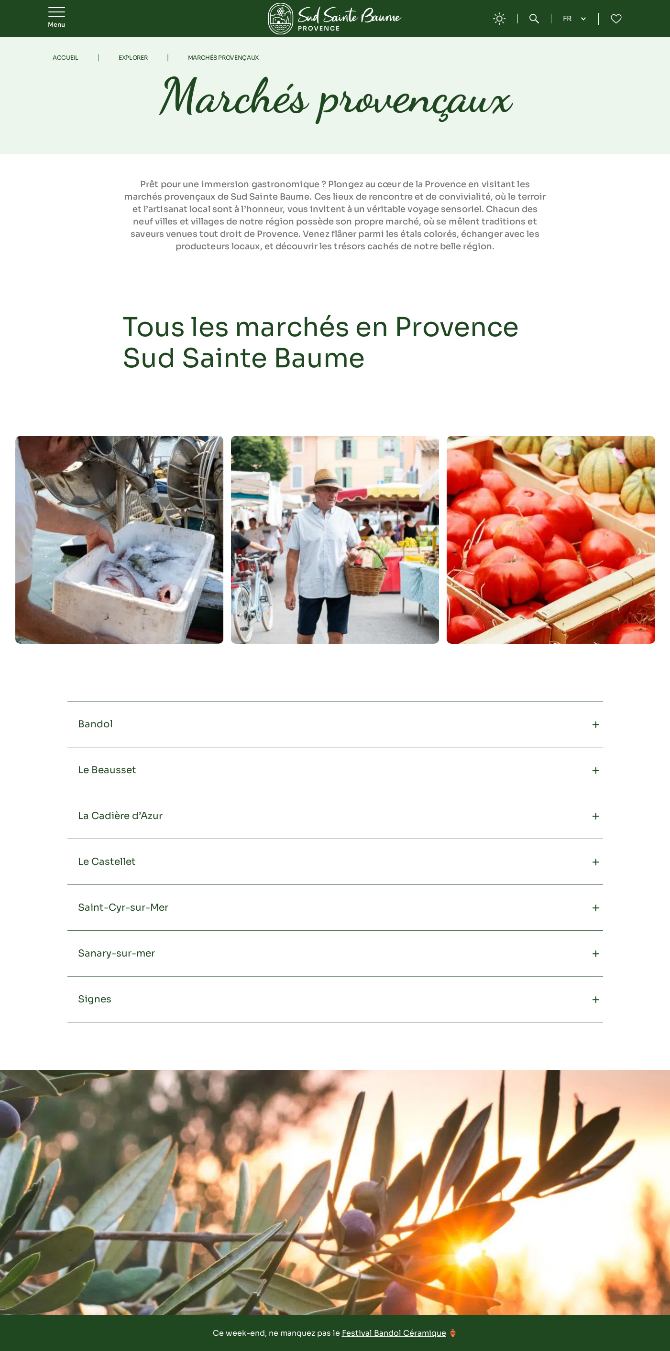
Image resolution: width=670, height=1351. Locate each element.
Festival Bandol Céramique (394, 1333)
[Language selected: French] (574, 18)
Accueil (65, 57)
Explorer (133, 57)
